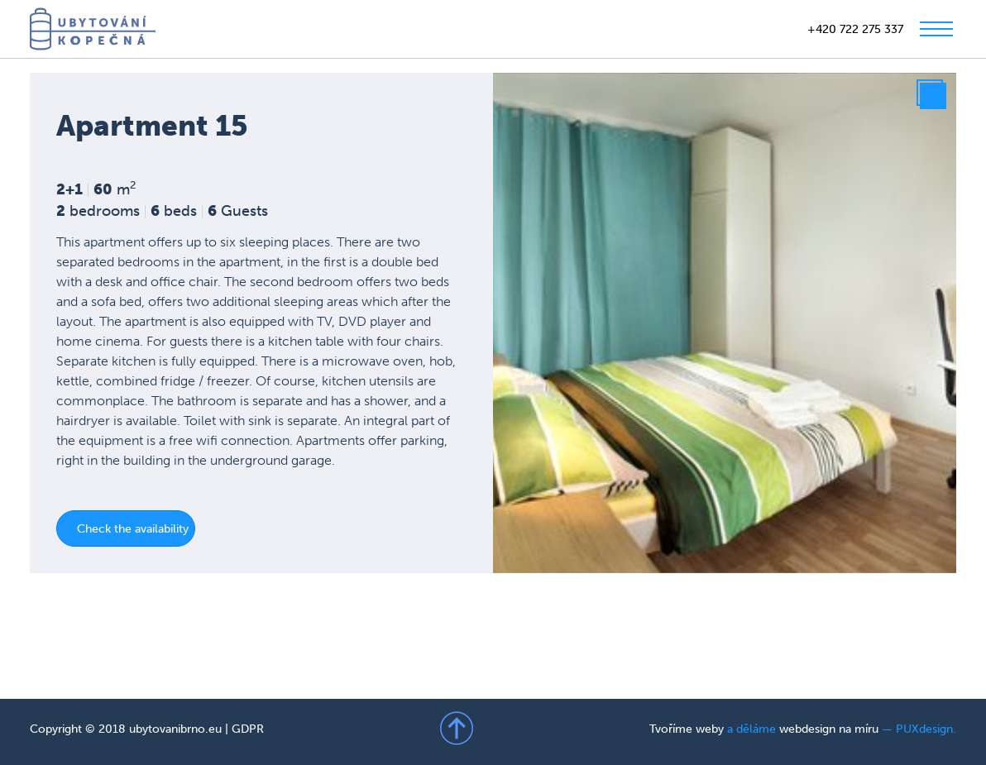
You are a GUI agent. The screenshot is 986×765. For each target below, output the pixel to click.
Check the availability (133, 529)
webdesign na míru (828, 729)
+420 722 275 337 (855, 29)
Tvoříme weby (686, 729)
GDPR (248, 729)
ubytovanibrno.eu (175, 729)
